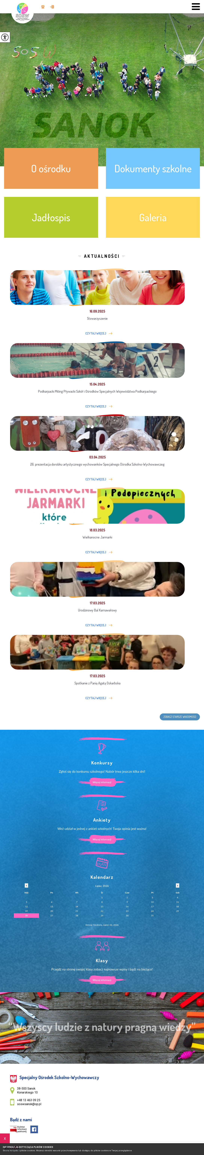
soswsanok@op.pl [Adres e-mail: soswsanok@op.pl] (29, 1104)
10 (152, 902)
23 (127, 911)
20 (51, 911)
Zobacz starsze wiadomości (180, 716)
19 (26, 911)
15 (102, 906)
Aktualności (102, 256)
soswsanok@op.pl (52, 6)
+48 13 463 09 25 (42, 6)
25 (177, 911)
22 (102, 911)
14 (77, 906)
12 (26, 906)
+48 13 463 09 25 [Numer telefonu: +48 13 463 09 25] (28, 1100)
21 (77, 911)
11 (177, 902)
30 (127, 915)
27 (51, 915)
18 (177, 906)
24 (152, 911)
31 (152, 915)
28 (77, 915)
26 (26, 915)
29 (102, 915)
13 (51, 906)
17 (152, 906)
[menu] (196, 6)
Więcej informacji (102, 782)
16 (127, 906)
